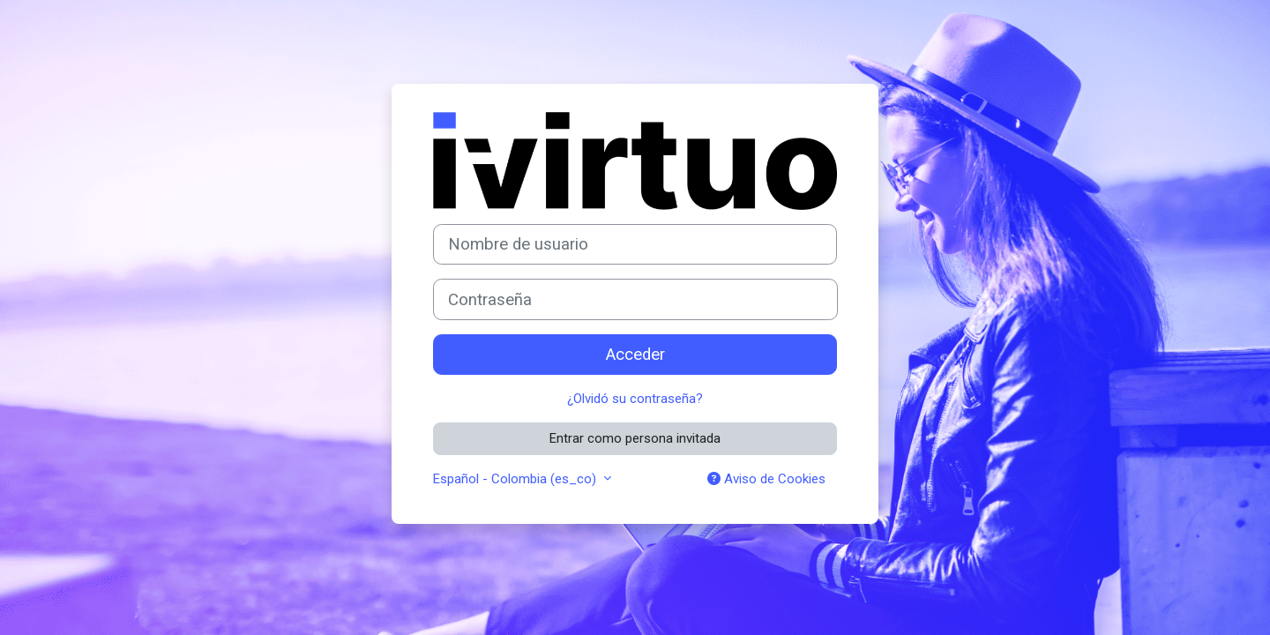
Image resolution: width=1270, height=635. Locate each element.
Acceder (635, 354)
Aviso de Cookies (766, 479)
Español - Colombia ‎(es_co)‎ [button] (516, 479)
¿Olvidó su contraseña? (635, 399)
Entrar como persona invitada (635, 438)
